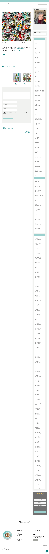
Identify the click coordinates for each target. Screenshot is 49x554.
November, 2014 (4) (38, 389)
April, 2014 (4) (37, 398)
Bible (36, 47)
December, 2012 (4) (38, 417)
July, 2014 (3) (37, 394)
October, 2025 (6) (37, 244)
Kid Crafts (36, 110)
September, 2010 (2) (38, 451)
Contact (18, 540)
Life (35, 114)
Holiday (36, 104)
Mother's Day (37, 129)
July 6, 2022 (24, 84)
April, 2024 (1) (37, 267)
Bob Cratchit (37, 181)
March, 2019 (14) (37, 333)
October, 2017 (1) (37, 347)
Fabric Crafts (37, 77)
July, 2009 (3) (37, 469)
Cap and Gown (37, 52)
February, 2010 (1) (37, 460)
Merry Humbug (37, 123)
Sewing (36, 148)
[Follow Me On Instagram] (33, 1)
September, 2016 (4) (38, 362)
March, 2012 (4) (37, 428)
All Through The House (7, 55)
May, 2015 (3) (37, 381)
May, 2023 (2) (37, 281)
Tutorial (36, 165)
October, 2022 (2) (37, 290)
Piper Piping (37, 142)
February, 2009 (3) (38, 475)
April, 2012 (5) (37, 427)
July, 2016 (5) (37, 365)
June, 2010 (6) (37, 455)
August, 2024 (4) (37, 262)
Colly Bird (36, 58)
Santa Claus (8, 66)
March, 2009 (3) (37, 474)
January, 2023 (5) (37, 286)
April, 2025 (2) (37, 252)
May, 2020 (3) (37, 318)
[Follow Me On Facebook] (35, 1)
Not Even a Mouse (38, 218)
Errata (36, 76)
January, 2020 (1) (37, 323)
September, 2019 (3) (38, 328)
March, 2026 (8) (37, 238)
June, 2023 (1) (37, 280)
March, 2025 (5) (37, 253)
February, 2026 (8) (38, 239)
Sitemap (3, 549)
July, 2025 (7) (37, 248)
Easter (36, 72)
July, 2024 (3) (37, 263)
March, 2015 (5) (37, 384)
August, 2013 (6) (37, 408)
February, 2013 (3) (38, 414)
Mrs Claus (4, 53)
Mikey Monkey (37, 124)
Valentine (36, 170)
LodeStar (36, 204)
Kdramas (36, 109)
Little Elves (5, 54)
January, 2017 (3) (37, 357)
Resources (36, 146)
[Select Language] (6, 0)
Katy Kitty (36, 200)
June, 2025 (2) (37, 249)
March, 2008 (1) (37, 488)
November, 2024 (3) (38, 258)
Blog (36, 48)
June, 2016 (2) (37, 366)
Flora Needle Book (38, 81)
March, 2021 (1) (37, 309)
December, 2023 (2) (38, 272)
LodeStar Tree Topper (38, 119)
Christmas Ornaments (22, 65)
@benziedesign (12, 57)
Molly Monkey (37, 128)
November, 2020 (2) (38, 313)
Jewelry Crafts (37, 105)
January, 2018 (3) (37, 343)
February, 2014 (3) (38, 400)
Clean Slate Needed (6, 74)
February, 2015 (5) (37, 385)
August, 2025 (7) (37, 247)
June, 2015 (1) (37, 380)
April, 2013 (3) (37, 413)
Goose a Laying (37, 100)
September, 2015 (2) (38, 376)
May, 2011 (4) (37, 441)
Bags (36, 44)
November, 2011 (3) (38, 433)
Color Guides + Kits (20, 535)
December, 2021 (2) (38, 300)
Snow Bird (36, 152)
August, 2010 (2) (37, 452)
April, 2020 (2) (37, 319)
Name (5, 100)
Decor (36, 66)
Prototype (37, 143)
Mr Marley (36, 214)
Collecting (37, 57)
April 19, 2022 (15, 84)
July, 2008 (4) (37, 483)
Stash (36, 156)
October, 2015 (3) (37, 375)
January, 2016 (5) (37, 371)
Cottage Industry (20, 539)
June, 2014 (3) (37, 395)
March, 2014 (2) (37, 399)
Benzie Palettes (15, 65)
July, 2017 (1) (37, 351)
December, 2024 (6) (38, 257)
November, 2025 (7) (38, 243)
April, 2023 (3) (37, 282)
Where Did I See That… (38, 32)
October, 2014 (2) (37, 390)
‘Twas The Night (17, 50)
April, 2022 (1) (37, 295)
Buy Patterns (19, 534)
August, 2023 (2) (37, 277)
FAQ (18, 533)
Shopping (36, 151)
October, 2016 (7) (37, 361)
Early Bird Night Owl (38, 71)
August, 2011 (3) (37, 437)
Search (45, 34)
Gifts (36, 94)
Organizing (37, 137)
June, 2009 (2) (37, 470)
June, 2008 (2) (37, 484)
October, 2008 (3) (38, 479)
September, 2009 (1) (38, 466)
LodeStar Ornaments (38, 118)
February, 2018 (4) (38, 342)
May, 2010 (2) (37, 456)
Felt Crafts (37, 80)
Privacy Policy (7, 549)
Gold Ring (36, 99)
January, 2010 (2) (37, 461)
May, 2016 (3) (37, 367)
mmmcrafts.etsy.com (20, 48)
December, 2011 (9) (38, 432)
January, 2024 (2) (37, 271)
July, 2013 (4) (37, 409)
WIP (35, 175)
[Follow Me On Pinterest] (36, 1)
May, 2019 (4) (37, 332)
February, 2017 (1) (37, 356)
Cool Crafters (37, 62)
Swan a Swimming (38, 157)
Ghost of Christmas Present (39, 90)
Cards (36, 53)
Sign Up (35, 539)
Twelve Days (37, 229)
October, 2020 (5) (37, 314)
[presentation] (8, 116)
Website (4, 108)
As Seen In (36, 43)
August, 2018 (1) (37, 338)
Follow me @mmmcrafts (24, 522)
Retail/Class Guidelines (21, 538)
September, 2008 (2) (38, 480)
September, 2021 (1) (38, 304)
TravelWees (37, 162)
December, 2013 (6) (38, 403)
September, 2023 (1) (38, 276)
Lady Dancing (37, 113)
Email (5, 104)
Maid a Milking (37, 209)
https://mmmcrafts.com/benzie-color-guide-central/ (11, 61)
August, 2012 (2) (37, 422)
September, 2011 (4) (38, 436)
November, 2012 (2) (38, 418)
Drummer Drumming (38, 186)
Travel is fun (37, 161)
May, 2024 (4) (37, 266)
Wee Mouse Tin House (38, 171)
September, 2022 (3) (38, 291)
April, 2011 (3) (37, 442)
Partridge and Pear (38, 219)
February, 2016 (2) (38, 370)
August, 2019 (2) (37, 329)
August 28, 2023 (4, 8)
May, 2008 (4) (37, 485)
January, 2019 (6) (37, 334)
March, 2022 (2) (37, 296)
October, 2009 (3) (38, 465)
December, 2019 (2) (38, 324)
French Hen (37, 85)
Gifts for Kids (37, 96)
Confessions (37, 61)
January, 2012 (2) (37, 431)
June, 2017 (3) (37, 352)
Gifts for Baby (37, 95)
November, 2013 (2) (38, 404)
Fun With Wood (37, 86)
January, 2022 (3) (37, 299)
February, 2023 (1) (38, 285)
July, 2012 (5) (37, 423)
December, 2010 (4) (38, 447)
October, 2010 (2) (37, 450)
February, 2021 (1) (37, 310)
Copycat (36, 63)
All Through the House (8, 65)
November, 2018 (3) (38, 337)
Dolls (36, 67)
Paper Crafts (37, 138)
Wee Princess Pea (38, 232)
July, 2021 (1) (37, 305)
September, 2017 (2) (38, 348)
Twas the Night (13, 66)
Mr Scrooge (37, 132)
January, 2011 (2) (37, 446)
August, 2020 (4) (37, 315)
